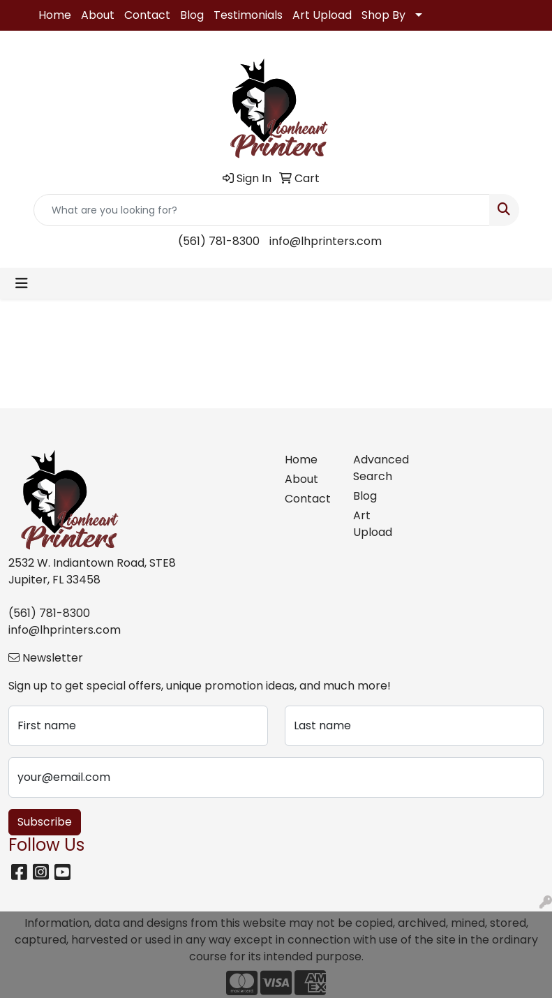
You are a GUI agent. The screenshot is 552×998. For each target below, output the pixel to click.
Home (54, 15)
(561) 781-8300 (219, 241)
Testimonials (248, 15)
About (97, 15)
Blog (192, 15)
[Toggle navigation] (21, 283)
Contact (147, 15)
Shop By (383, 15)
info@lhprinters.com (325, 241)
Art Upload (322, 15)
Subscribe (44, 822)
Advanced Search (379, 468)
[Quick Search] (261, 210)
